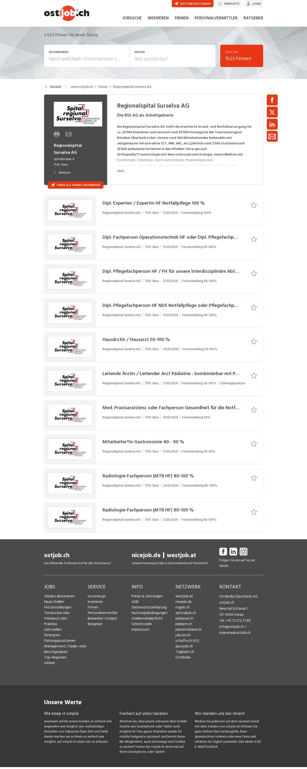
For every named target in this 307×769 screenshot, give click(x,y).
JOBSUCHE (132, 23)
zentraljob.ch (184, 618)
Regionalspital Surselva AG (132, 92)
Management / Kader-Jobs (63, 652)
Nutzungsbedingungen (148, 618)
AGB (135, 607)
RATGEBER (253, 23)
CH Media (182, 663)
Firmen (103, 92)
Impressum (139, 635)
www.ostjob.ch (82, 92)
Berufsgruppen (54, 657)
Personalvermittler (101, 618)
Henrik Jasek (228, 642)
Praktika (50, 629)
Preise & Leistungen (146, 602)
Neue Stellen (53, 607)
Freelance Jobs (55, 624)
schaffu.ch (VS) (185, 646)
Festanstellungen (56, 613)
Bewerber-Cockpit (101, 624)
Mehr (121, 176)
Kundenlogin (97, 602)
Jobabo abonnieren (58, 602)
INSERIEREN (158, 23)
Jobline (49, 668)
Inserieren (95, 607)
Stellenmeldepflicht (146, 624)
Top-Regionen (54, 663)
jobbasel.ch (183, 624)
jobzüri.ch (182, 640)
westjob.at (181, 561)
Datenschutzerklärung (147, 613)
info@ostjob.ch (230, 629)
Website (62, 178)
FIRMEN (182, 23)
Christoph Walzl (230, 669)
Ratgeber (95, 629)
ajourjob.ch (183, 652)
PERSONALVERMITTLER (216, 23)
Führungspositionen (58, 646)
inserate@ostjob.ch (233, 635)
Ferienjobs (51, 640)
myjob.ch (182, 613)
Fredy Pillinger (229, 655)
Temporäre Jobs (55, 618)
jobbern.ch (183, 629)
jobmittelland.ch (187, 635)
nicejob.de (146, 561)
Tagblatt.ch (183, 657)
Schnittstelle (141, 629)
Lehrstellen (52, 635)
